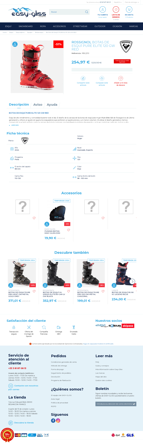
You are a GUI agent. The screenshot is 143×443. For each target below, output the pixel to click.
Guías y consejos (102, 366)
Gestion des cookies (103, 380)
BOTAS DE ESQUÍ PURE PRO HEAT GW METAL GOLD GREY (19, 293)
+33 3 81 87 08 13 (17, 368)
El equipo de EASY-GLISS (61, 395)
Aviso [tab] (37, 104)
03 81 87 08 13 (105, 2)
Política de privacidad (59, 403)
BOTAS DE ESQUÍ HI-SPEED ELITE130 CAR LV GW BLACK (54, 293)
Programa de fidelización (61, 380)
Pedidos (58, 356)
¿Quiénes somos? (67, 389)
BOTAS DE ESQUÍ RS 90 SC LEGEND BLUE (123, 292)
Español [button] (117, 2)
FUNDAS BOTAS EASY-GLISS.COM (52, 231)
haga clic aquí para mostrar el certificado (98, 344)
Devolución (55, 377)
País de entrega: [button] (132, 2)
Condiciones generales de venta (64, 362)
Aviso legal (55, 399)
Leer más (15, 125)
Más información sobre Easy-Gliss (108, 369)
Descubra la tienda (24, 423)
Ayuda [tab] (52, 104)
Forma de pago (57, 369)
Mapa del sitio (101, 377)
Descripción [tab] (19, 104)
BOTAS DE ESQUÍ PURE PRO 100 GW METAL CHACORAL (88, 293)
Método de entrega (59, 366)
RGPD (53, 406)
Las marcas (100, 373)
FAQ (97, 362)
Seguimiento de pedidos (61, 373)
